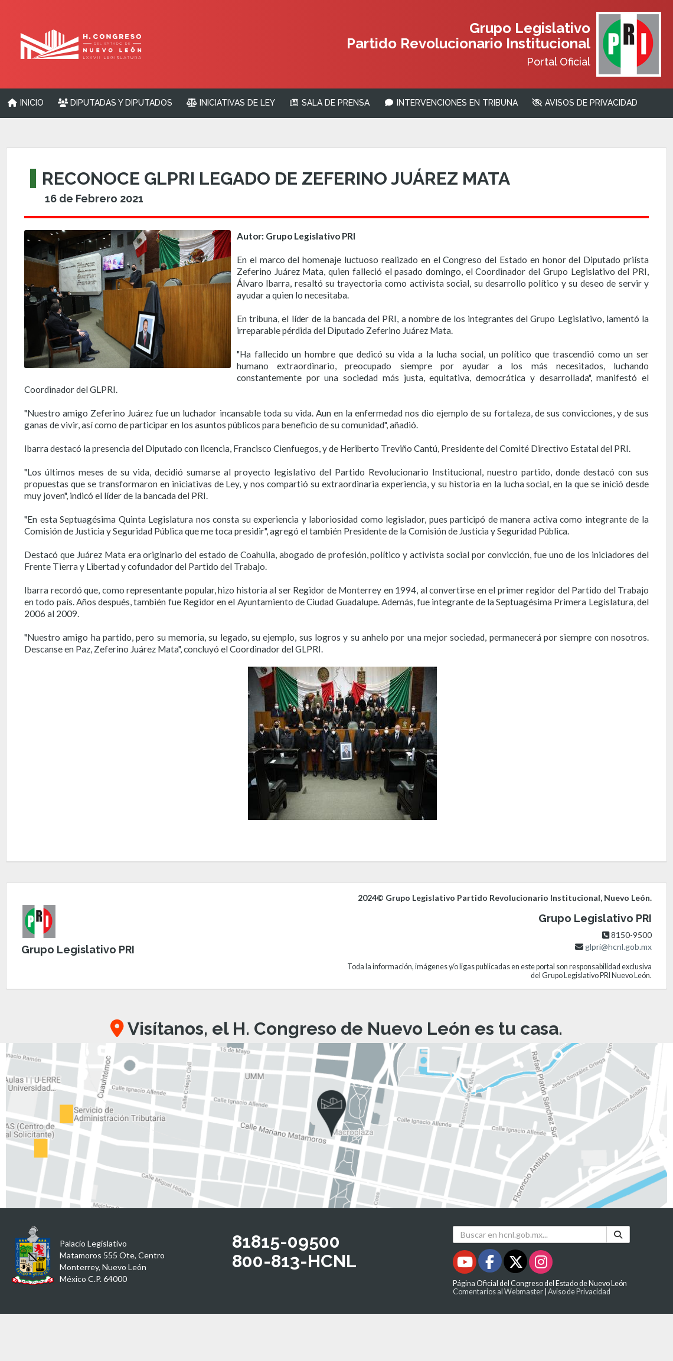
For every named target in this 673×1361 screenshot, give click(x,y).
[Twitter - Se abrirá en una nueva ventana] (516, 1264)
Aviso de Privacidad (579, 1291)
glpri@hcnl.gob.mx (618, 947)
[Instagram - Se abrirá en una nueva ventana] (541, 1264)
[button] (336, 1125)
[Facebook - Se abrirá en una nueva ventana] (491, 1264)
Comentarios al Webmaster (498, 1291)
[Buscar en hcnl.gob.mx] (530, 1234)
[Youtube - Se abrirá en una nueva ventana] (465, 1264)
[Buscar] (618, 1234)
